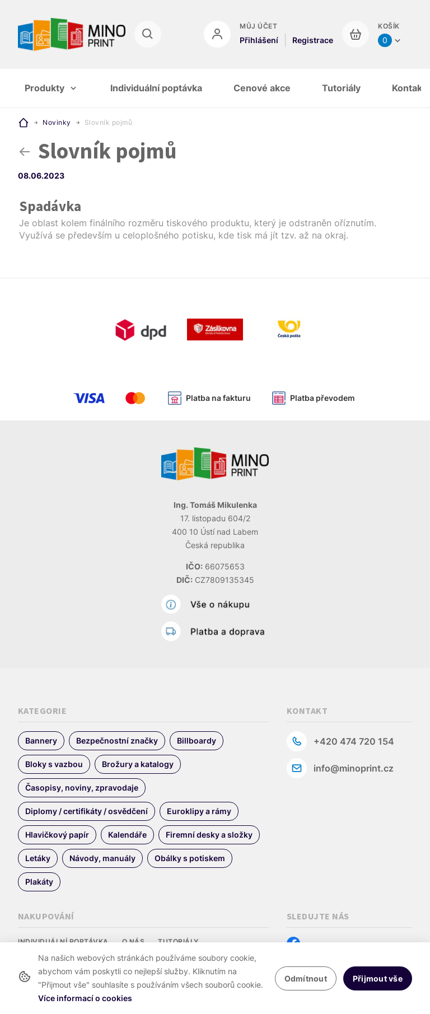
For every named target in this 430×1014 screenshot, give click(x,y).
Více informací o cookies (85, 998)
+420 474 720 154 (354, 741)
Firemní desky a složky (209, 834)
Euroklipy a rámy (199, 811)
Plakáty (39, 881)
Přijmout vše (378, 978)
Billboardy (196, 740)
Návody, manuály (102, 858)
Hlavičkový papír (57, 834)
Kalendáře (127, 834)
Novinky (57, 122)
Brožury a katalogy (138, 764)
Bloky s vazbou (54, 764)
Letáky (37, 858)
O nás (133, 941)
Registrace (312, 40)
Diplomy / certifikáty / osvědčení (86, 811)
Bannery (41, 740)
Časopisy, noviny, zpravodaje (81, 787)
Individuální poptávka (63, 941)
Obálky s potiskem (190, 858)
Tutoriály (178, 941)
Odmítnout (305, 978)
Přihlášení (259, 40)
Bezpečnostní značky (117, 740)
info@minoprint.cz (354, 768)
